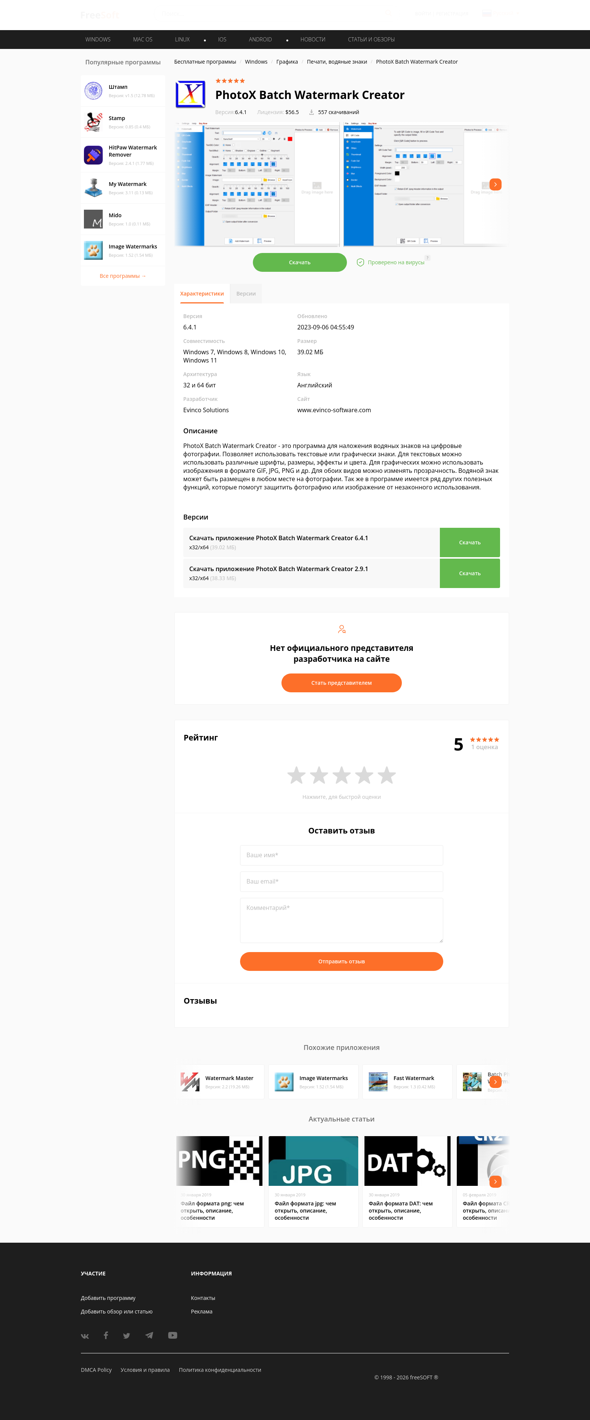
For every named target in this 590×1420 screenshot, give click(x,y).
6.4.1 (231, 112)
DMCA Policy (96, 1369)
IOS (222, 39)
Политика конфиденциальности (220, 1369)
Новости (313, 39)
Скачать (300, 262)
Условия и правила (145, 1369)
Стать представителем (342, 682)
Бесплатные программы (205, 61)
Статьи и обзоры (371, 39)
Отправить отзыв (341, 961)
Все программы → (123, 275)
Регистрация (452, 14)
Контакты (203, 1297)
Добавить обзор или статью (117, 1311)
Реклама (202, 1311)
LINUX (182, 39)
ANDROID (260, 39)
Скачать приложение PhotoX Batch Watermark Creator (278, 538)
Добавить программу (108, 1297)
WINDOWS (98, 39)
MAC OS (142, 39)
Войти (423, 14)
